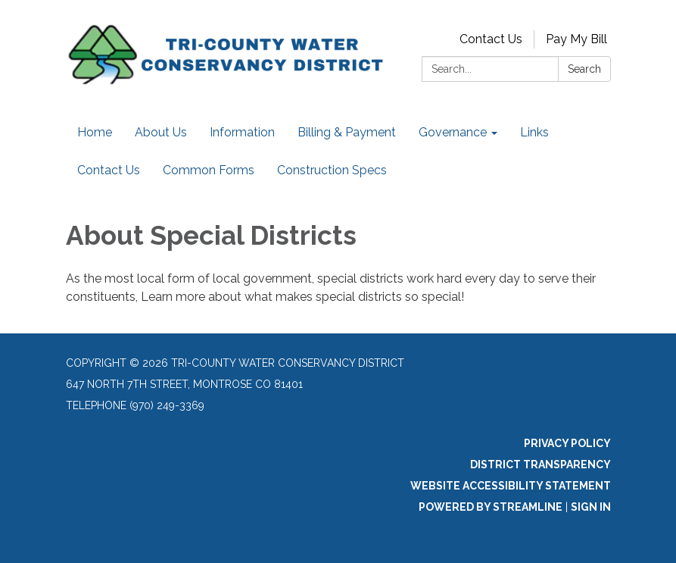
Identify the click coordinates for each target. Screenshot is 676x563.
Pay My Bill (576, 39)
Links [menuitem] (534, 132)
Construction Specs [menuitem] (332, 170)
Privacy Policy (567, 443)
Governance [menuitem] (453, 132)
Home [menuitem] (94, 132)
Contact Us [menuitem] (108, 170)
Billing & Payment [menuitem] (347, 132)
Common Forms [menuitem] (208, 170)
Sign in (591, 507)
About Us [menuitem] (161, 132)
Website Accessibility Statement (510, 486)
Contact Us (490, 39)
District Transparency (540, 464)
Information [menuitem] (242, 132)
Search (584, 69)
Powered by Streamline (490, 507)
